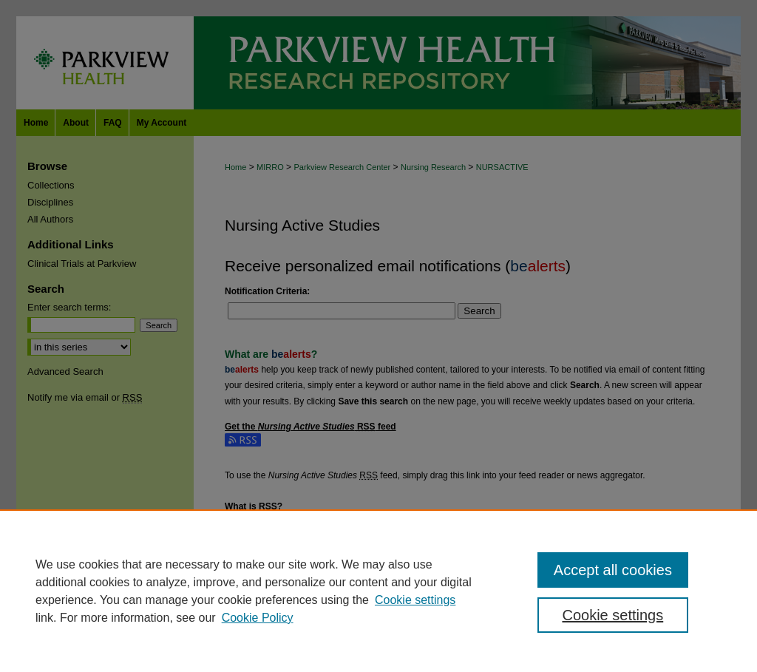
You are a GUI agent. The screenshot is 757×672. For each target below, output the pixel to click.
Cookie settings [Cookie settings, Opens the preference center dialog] (612, 615)
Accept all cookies (613, 570)
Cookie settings (415, 600)
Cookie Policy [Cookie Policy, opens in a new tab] (257, 617)
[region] (378, 590)
